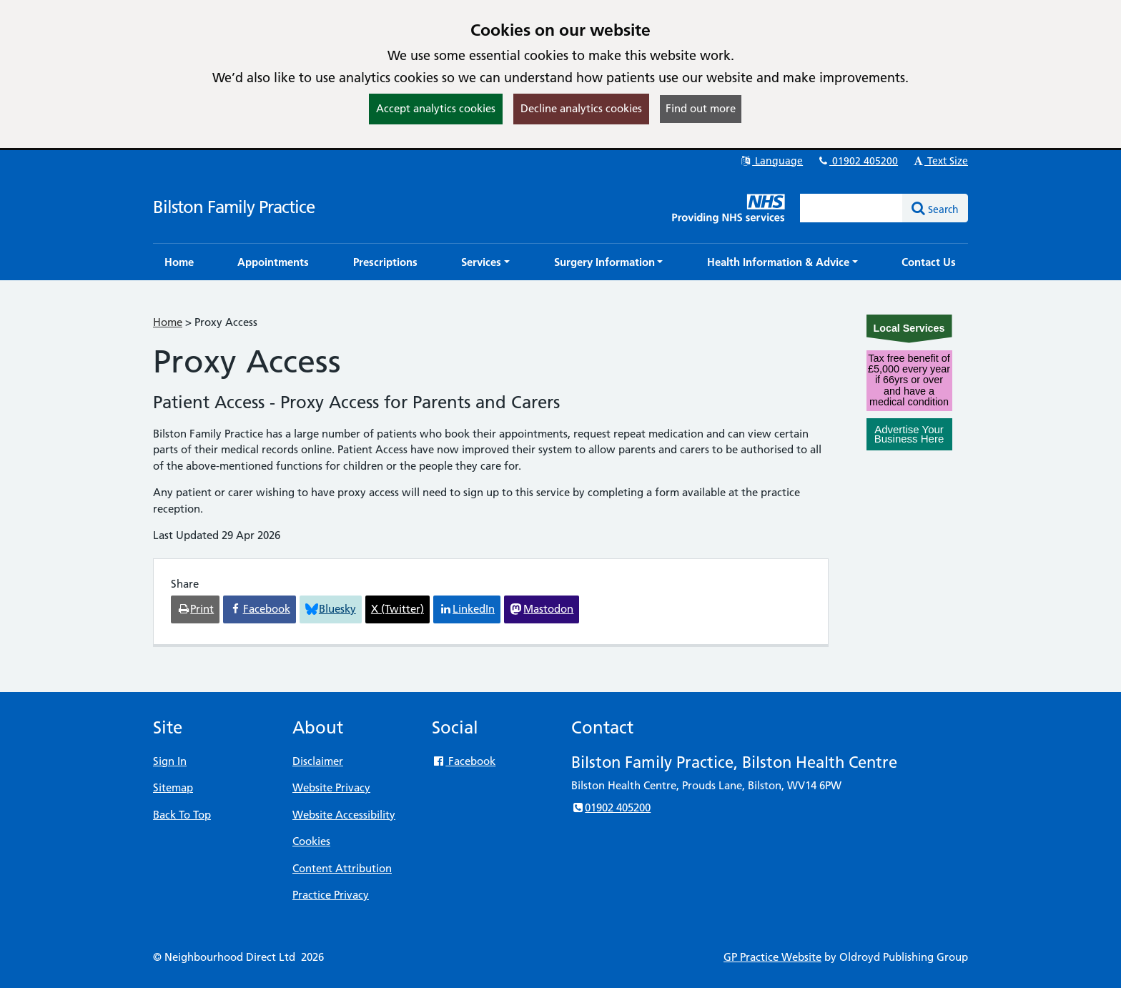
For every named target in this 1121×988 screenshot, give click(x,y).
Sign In (170, 761)
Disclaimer (317, 761)
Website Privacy (331, 787)
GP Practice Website (772, 957)
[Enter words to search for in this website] (851, 208)
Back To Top (182, 814)
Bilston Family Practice (234, 207)
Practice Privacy (330, 894)
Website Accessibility (343, 814)
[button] (485, 262)
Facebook (463, 761)
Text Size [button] (940, 160)
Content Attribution (342, 868)
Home (167, 322)
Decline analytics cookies (581, 108)
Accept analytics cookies (435, 108)
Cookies (311, 841)
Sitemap (173, 787)
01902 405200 (857, 160)
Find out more (701, 108)
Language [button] (771, 160)
